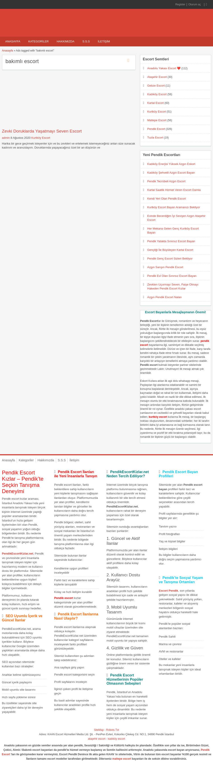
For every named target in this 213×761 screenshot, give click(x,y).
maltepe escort (121, 758)
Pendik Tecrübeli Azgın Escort (166, 181)
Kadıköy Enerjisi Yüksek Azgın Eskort (171, 164)
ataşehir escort (96, 738)
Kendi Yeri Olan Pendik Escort (166, 198)
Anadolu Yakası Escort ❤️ (164, 68)
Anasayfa (12, 41)
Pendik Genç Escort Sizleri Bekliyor (170, 258)
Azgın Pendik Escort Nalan (164, 297)
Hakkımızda (65, 41)
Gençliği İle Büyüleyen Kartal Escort (170, 250)
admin (6, 137)
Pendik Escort (156, 129)
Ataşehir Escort (157, 77)
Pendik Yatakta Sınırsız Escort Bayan (171, 241)
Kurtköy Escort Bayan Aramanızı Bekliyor (173, 207)
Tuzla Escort (155, 137)
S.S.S (86, 41)
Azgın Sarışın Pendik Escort (165, 267)
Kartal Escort (155, 103)
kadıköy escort (116, 738)
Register (180, 4)
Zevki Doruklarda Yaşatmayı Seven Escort (42, 131)
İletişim (104, 41)
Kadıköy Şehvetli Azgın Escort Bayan (171, 172)
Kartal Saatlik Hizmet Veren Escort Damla (174, 190)
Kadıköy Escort (157, 94)
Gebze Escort (156, 85)
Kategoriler (38, 41)
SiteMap (99, 729)
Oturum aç (194, 4)
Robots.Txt (112, 729)
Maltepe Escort (157, 120)
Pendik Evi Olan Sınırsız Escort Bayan (172, 275)
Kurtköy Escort (40, 137)
